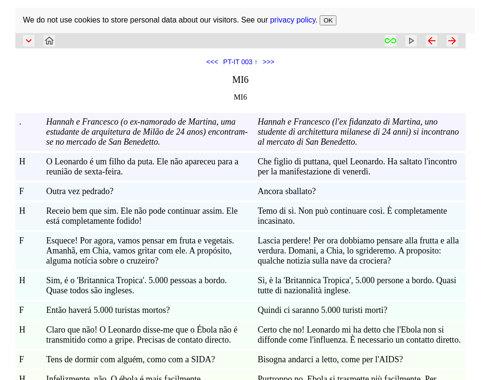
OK (328, 20)
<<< (212, 62)
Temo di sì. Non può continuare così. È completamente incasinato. (352, 216)
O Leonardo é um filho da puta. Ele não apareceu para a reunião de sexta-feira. (142, 166)
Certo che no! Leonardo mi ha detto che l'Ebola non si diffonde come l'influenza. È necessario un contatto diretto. (359, 335)
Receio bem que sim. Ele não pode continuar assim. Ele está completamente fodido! (141, 216)
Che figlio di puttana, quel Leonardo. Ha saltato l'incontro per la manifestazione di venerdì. (357, 166)
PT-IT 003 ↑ (240, 62)
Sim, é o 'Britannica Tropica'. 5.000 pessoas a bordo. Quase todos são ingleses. (136, 285)
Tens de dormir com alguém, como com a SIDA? (130, 359)
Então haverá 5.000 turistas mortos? (107, 310)
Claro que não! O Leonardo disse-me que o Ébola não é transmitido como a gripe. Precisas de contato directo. (141, 335)
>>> (269, 62)
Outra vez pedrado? (79, 191)
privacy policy (292, 20)
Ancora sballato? (287, 191)
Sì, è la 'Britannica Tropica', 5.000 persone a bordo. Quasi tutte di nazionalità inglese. (357, 285)
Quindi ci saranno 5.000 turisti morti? (323, 310)
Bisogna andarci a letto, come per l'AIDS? (330, 359)
